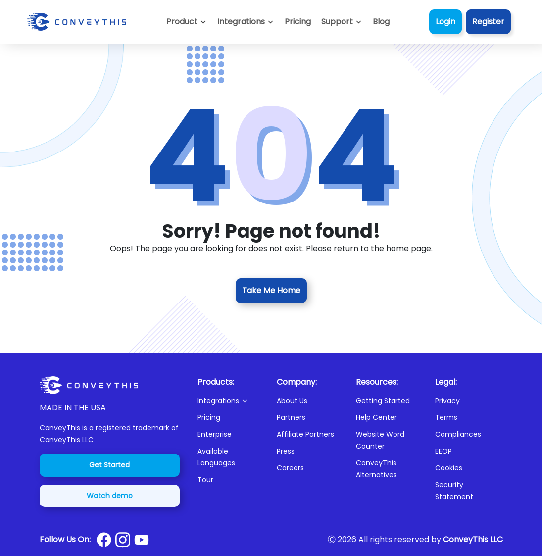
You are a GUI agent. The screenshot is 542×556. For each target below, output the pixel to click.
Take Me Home (271, 290)
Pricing (208, 417)
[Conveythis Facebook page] (104, 539)
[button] (341, 22)
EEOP (443, 451)
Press (286, 451)
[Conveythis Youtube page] (141, 540)
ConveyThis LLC (473, 539)
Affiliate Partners (305, 434)
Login (445, 21)
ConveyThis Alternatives (376, 469)
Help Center (376, 417)
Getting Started (383, 400)
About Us (292, 400)
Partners (291, 417)
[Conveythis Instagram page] (122, 539)
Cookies (448, 468)
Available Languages (216, 457)
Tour (205, 480)
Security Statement (454, 491)
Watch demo (110, 496)
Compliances (458, 434)
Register (488, 21)
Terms (446, 417)
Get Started (109, 465)
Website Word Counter (380, 440)
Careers (290, 468)
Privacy (447, 400)
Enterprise (214, 434)
